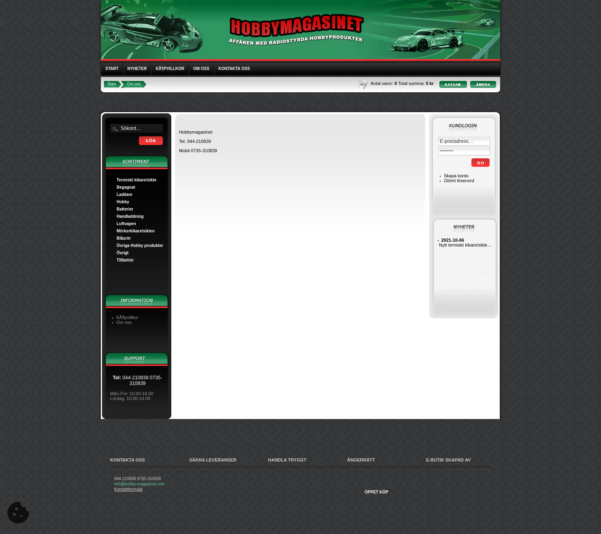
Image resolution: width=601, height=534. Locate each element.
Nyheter (137, 68)
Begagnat (126, 187)
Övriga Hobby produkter (140, 245)
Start (112, 68)
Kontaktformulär (128, 489)
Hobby (123, 202)
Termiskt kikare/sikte (136, 180)
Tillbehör (125, 260)
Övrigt (122, 253)
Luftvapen (126, 223)
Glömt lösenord (459, 180)
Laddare (124, 194)
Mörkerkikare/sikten (136, 231)
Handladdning (130, 216)
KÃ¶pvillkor (170, 68)
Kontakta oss (234, 68)
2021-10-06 (452, 240)
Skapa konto (456, 175)
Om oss (201, 68)
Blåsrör (124, 238)
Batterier (125, 209)
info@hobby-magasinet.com (139, 484)
